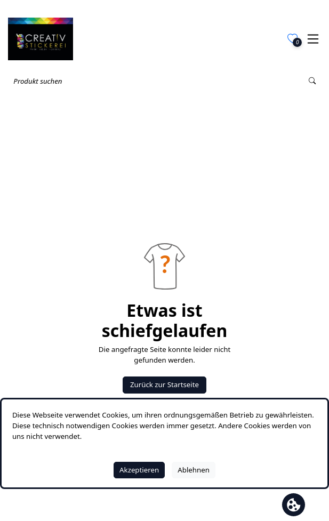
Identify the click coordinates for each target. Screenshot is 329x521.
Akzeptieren (139, 470)
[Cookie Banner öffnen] (294, 505)
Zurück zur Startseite (164, 384)
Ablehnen (194, 470)
